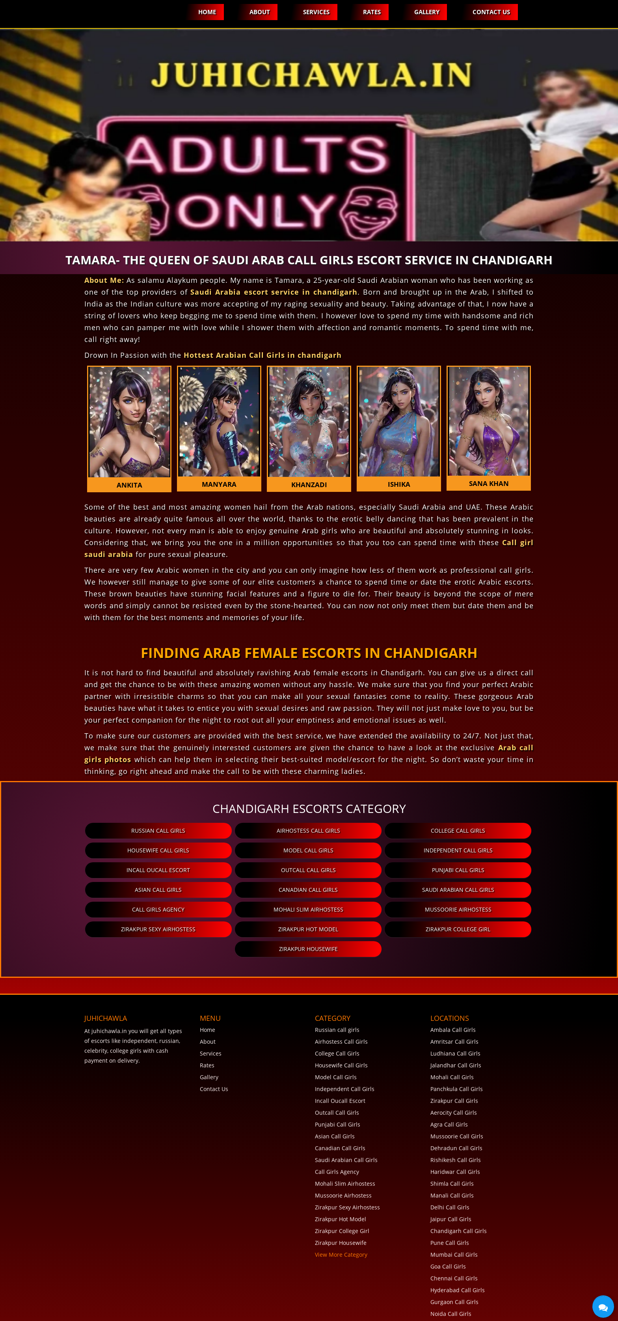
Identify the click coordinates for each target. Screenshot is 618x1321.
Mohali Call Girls (452, 1037)
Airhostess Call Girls (234, 830)
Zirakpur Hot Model (161, 909)
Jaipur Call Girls (450, 1179)
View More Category (341, 1215)
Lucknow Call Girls (454, 1298)
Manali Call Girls (452, 1156)
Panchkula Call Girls (456, 1049)
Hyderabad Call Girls (457, 1250)
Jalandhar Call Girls (455, 1026)
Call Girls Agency (87, 889)
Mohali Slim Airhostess (235, 889)
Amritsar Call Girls (454, 1002)
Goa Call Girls (448, 1227)
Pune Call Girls (449, 1203)
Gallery (426, 12)
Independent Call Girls (234, 850)
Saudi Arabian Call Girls (529, 870)
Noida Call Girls (450, 1274)
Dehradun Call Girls (456, 1108)
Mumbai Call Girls (454, 1215)
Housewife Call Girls (529, 830)
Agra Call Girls (449, 1085)
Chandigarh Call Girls (458, 1191)
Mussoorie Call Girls (456, 1097)
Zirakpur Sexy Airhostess (529, 889)
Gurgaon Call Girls (454, 1262)
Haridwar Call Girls (455, 1132)
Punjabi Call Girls (87, 870)
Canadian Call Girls (381, 870)
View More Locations (457, 1310)
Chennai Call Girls (454, 1239)
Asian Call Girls (234, 870)
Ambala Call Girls (453, 990)
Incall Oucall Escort (381, 850)
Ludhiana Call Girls (455, 1014)
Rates (371, 12)
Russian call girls (87, 830)
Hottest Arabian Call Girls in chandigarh (263, 355)
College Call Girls (382, 830)
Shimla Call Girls (452, 1144)
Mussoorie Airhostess (381, 889)
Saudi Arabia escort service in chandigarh (273, 292)
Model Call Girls (87, 850)
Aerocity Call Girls (453, 1073)
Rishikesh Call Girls (455, 1120)
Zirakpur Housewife (455, 909)
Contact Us (491, 12)
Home (206, 12)
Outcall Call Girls (529, 850)
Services (316, 12)
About (259, 12)
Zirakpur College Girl (308, 909)
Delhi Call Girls (449, 1168)
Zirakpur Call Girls (454, 1061)
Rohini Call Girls (451, 1286)
